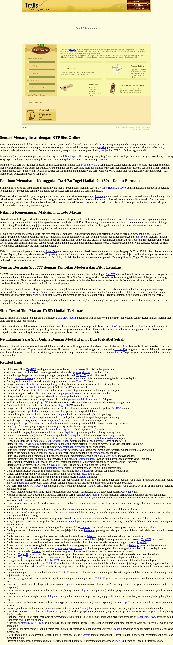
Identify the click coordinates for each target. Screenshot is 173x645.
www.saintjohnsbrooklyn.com (103, 438)
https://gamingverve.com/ (68, 548)
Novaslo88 (54, 464)
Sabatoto (57, 396)
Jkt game (33, 417)
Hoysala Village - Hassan (35, 66)
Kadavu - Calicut (32, 73)
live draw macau (90, 494)
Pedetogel (72, 435)
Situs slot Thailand (39, 292)
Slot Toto (141, 236)
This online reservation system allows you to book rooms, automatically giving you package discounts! (132, 90)
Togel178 (31, 369)
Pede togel (43, 390)
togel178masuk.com (33, 423)
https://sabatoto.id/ (72, 393)
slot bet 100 (120, 349)
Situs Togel (116, 326)
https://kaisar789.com (32, 622)
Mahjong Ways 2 (90, 164)
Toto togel (100, 196)
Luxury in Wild (94, 90)
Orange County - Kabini (35, 102)
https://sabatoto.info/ (84, 458)
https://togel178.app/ (58, 441)
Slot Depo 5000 (73, 156)
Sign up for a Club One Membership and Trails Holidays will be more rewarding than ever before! (138, 73)
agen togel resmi (81, 372)
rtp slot (102, 147)
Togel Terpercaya (146, 617)
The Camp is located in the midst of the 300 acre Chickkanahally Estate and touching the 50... (77, 73)
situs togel (72, 50)
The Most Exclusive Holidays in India (94, 93)
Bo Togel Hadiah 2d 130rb (112, 187)
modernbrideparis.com (27, 384)
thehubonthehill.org (56, 429)
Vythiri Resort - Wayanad (35, 88)
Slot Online (111, 455)
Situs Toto (87, 473)
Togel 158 (30, 411)
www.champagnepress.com (70, 446)
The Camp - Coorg (33, 80)
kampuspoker (54, 467)
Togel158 (51, 251)
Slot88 (36, 461)
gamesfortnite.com (23, 378)
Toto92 (60, 503)
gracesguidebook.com (55, 449)
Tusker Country (94, 88)
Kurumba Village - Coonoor (36, 95)
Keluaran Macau (132, 219)
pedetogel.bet (32, 387)
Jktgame (62, 414)
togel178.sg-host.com (30, 443)
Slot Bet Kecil (82, 470)
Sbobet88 (117, 628)
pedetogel (23, 500)
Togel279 (43, 402)
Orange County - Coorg (35, 58)
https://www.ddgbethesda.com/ (81, 399)
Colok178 (63, 512)
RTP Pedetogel (38, 485)
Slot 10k (80, 300)
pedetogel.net (58, 420)
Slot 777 (110, 274)
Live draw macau (67, 317)
